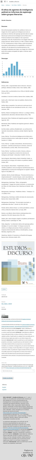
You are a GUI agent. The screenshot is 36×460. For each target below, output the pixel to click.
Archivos (8, 5)
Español (4, 389)
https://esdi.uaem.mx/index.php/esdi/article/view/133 (18, 367)
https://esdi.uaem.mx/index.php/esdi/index (14, 412)
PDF (5, 289)
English (4, 387)
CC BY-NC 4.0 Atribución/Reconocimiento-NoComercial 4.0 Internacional (16, 428)
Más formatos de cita (7, 371)
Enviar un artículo (7, 378)
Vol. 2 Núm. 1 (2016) (16, 5)
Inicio (3, 5)
